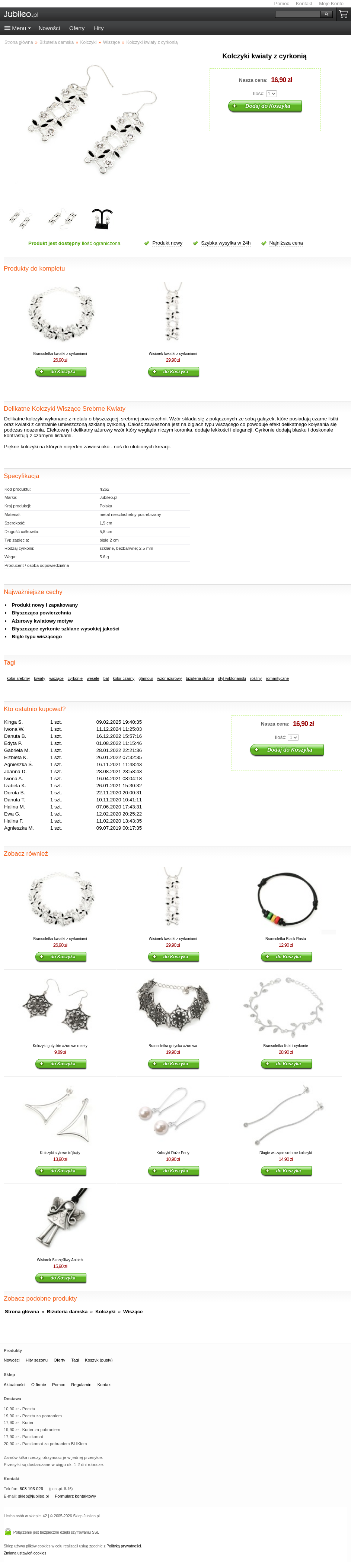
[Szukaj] (298, 14)
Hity (98, 28)
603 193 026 (31, 1488)
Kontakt (304, 3)
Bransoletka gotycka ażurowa (173, 1046)
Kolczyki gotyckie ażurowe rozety (60, 1046)
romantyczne (277, 678)
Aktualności (14, 1384)
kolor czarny (123, 678)
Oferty (76, 28)
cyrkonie (75, 678)
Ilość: (259, 93)
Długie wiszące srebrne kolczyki (285, 1153)
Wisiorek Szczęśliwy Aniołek (60, 1260)
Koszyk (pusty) (98, 1360)
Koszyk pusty (345, 14)
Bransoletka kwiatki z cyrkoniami (60, 354)
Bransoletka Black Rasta (285, 939)
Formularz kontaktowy (75, 1496)
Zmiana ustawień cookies (25, 1553)
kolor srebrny (18, 678)
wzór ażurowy (169, 678)
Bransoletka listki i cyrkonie (285, 1046)
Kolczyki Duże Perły (172, 1153)
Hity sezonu (37, 1360)
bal (106, 678)
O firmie (38, 1384)
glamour (145, 678)
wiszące (56, 678)
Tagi (75, 1360)
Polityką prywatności (123, 1546)
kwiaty (39, 678)
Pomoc (281, 3)
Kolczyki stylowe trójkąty (60, 1153)
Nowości (49, 28)
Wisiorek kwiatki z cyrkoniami (173, 354)
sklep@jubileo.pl (33, 1496)
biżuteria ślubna (200, 678)
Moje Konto (331, 3)
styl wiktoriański (232, 678)
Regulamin (81, 1384)
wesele (93, 678)
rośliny (256, 678)
